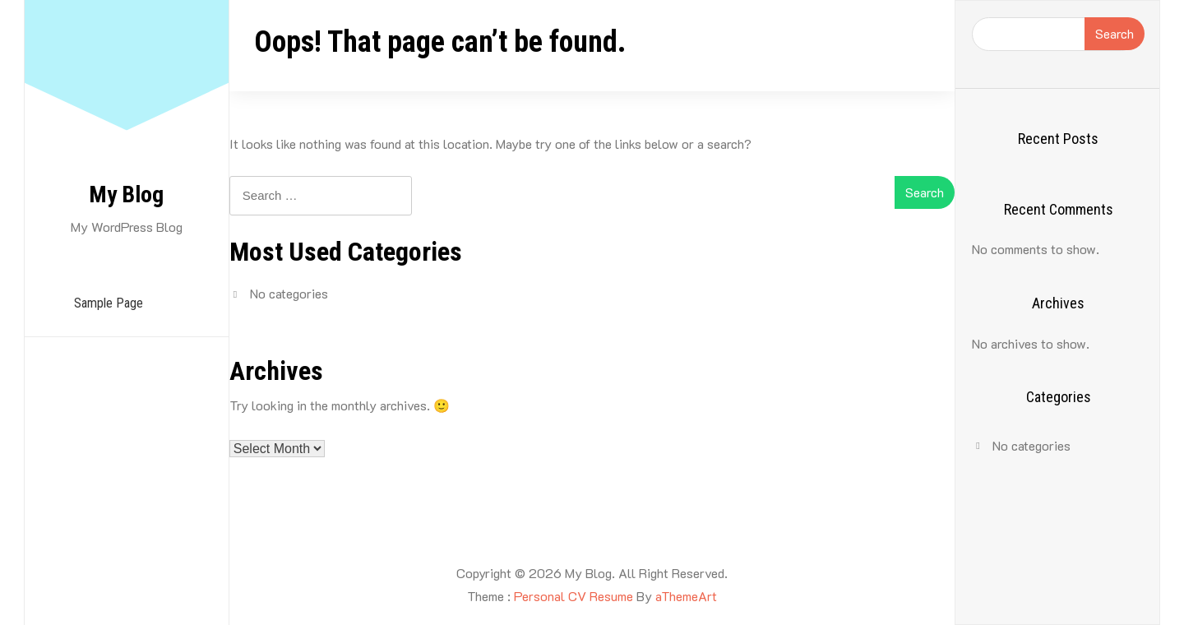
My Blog (126, 194)
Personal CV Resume (573, 595)
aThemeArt (686, 595)
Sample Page (108, 303)
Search (1114, 33)
